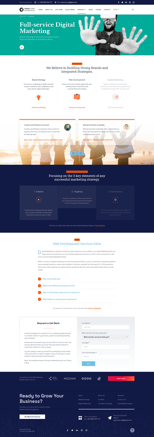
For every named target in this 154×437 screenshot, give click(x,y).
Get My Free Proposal (32, 417)
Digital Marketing (84, 403)
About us (48, 10)
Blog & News (70, 10)
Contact (107, 10)
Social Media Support (125, 403)
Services (81, 10)
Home (40, 10)
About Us (101, 395)
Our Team (58, 10)
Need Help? (121, 378)
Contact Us (122, 399)
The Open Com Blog (105, 403)
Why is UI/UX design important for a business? (61, 292)
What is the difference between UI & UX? (59, 286)
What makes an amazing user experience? (60, 299)
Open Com (31, 431)
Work (91, 10)
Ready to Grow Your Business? (42, 398)
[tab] (77, 279)
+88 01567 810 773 (46, 2)
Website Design (84, 399)
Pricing (98, 10)
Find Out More (100, 226)
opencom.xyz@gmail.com (69, 2)
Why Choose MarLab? (51, 279)
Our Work (101, 399)
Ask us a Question (94, 308)
